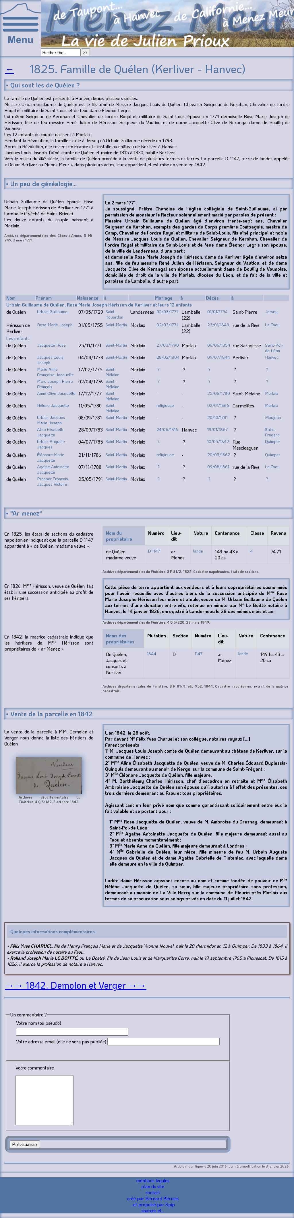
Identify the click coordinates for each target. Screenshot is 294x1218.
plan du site (152, 1186)
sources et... (153, 1210)
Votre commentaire (35, 1068)
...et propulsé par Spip (153, 1204)
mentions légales (152, 1180)
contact (153, 1192)
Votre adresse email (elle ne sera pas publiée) (61, 1042)
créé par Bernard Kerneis (153, 1198)
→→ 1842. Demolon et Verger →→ (75, 985)
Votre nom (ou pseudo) (38, 1023)
